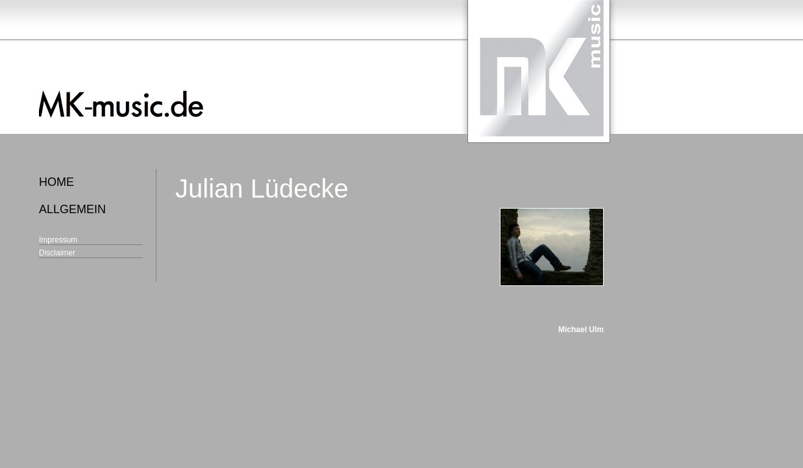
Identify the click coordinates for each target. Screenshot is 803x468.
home (56, 182)
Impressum (58, 239)
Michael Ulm (581, 329)
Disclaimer (57, 252)
